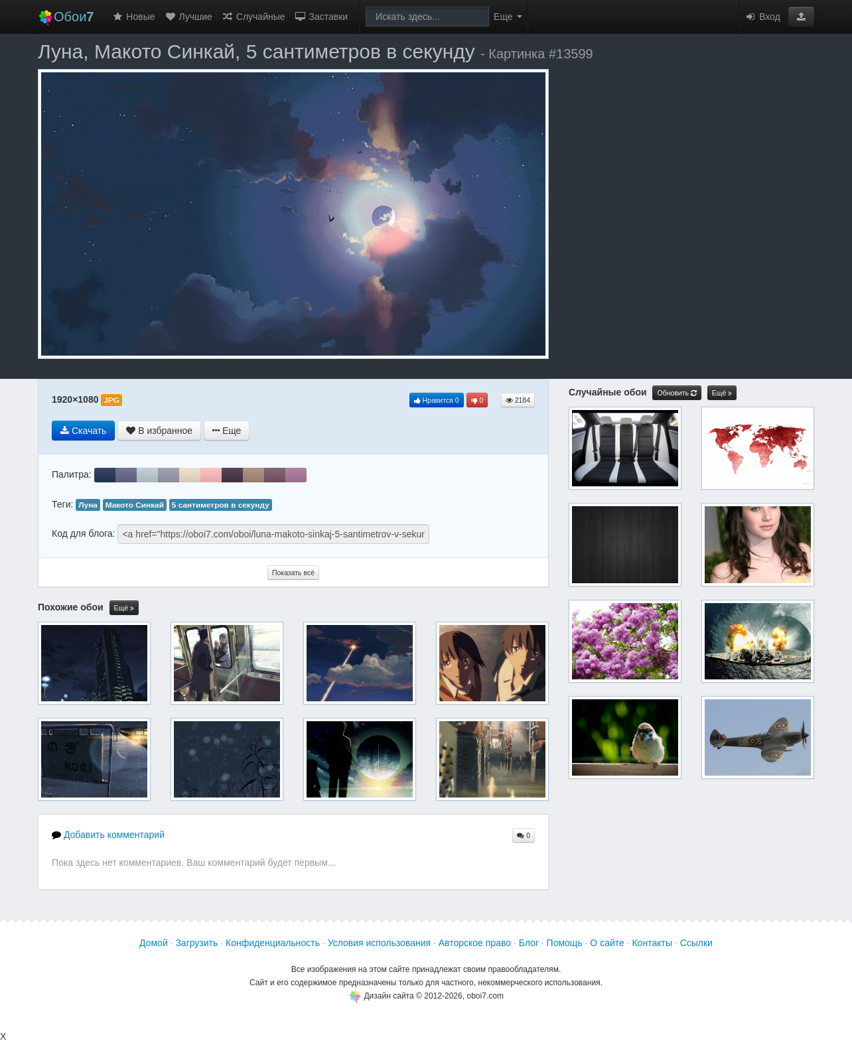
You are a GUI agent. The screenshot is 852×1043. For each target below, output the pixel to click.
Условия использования (379, 943)
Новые (133, 16)
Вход (762, 16)
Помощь (565, 943)
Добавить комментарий (108, 834)
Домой (153, 943)
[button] (801, 17)
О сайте (607, 943)
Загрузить (196, 943)
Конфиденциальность (273, 943)
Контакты (652, 943)
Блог (529, 943)
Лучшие (188, 16)
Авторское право (475, 943)
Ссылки (696, 943)
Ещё (124, 608)
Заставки (321, 16)
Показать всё (293, 573)
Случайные (253, 16)
